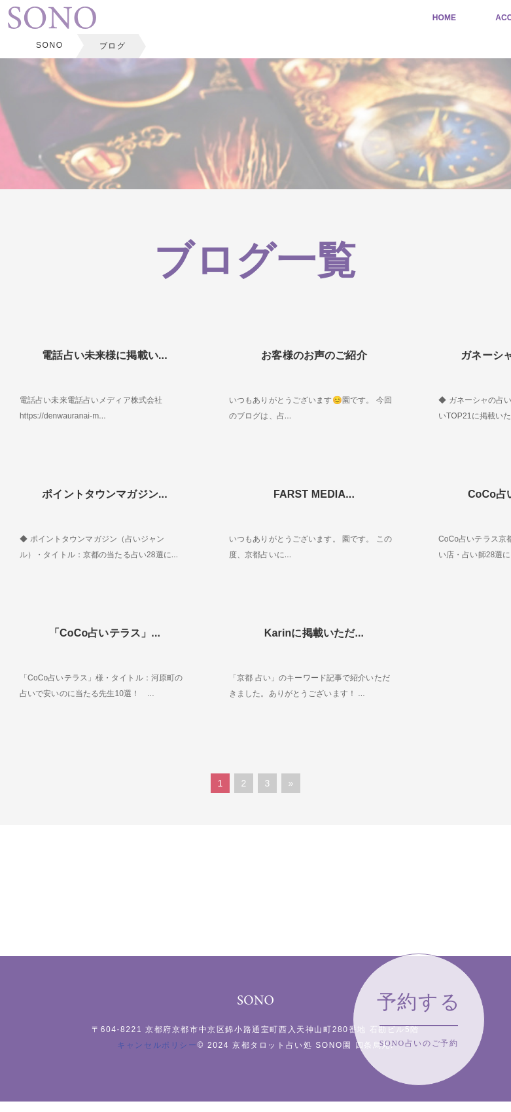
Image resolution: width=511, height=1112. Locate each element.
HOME (444, 17)
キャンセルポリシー (157, 1045)
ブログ (112, 45)
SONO (49, 45)
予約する (419, 1019)
